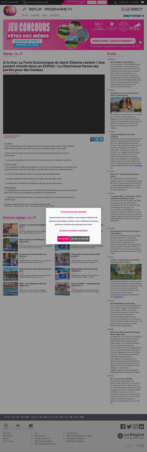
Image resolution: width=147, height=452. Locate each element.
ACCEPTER (64, 239)
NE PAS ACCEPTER (79, 239)
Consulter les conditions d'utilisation (73, 231)
